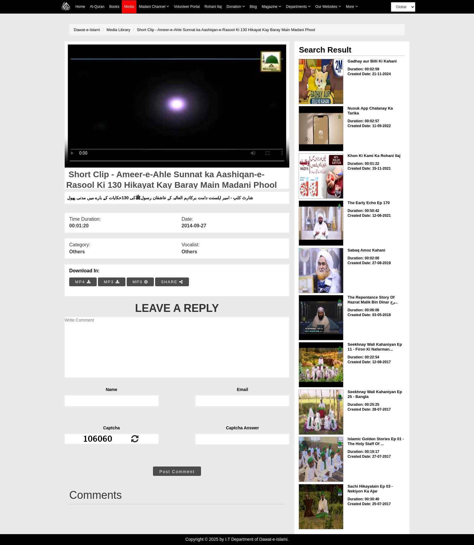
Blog (253, 7)
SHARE (172, 282)
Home (80, 7)
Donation (235, 6)
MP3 (111, 282)
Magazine (271, 6)
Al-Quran (97, 7)
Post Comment (177, 471)
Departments (298, 6)
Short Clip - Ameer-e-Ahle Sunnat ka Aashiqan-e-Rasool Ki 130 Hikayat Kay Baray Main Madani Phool (226, 29)
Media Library (118, 29)
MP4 (83, 282)
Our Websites (328, 6)
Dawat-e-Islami (87, 29)
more (352, 6)
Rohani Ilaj (213, 7)
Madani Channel (154, 6)
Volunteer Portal (187, 7)
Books (114, 7)
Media (129, 6)
